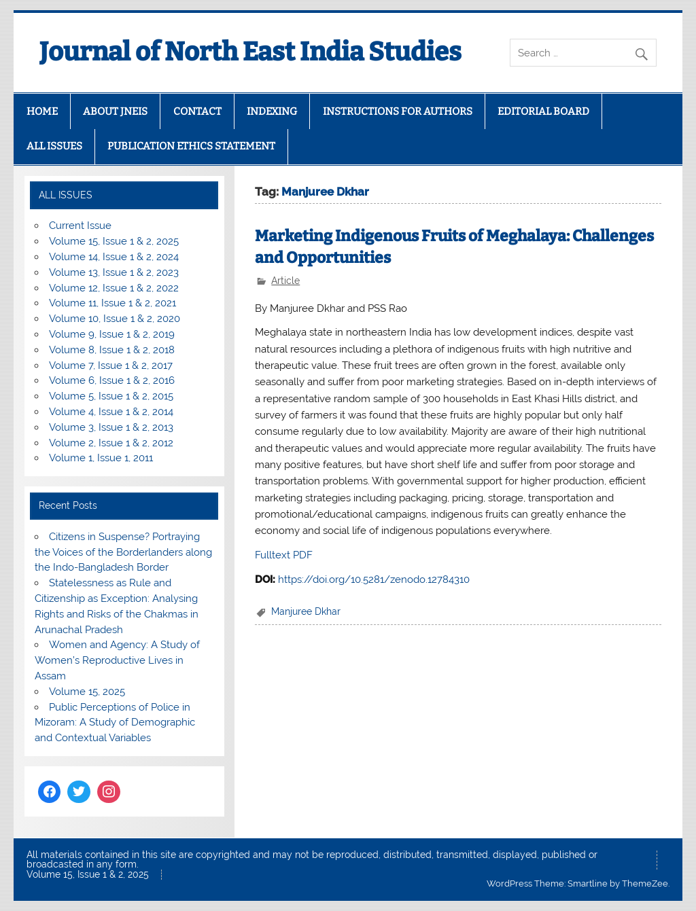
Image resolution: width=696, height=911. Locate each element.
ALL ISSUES (54, 146)
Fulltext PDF (284, 555)
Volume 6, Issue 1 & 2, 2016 (112, 380)
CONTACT (197, 111)
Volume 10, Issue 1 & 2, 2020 (114, 318)
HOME (42, 111)
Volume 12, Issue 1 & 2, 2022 (114, 288)
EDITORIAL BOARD (543, 111)
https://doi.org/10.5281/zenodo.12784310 (374, 579)
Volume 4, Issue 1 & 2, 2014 (111, 412)
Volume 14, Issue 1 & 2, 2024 (114, 257)
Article (285, 280)
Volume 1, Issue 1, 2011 (101, 458)
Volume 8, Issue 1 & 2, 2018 (112, 350)
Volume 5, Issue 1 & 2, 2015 (111, 396)
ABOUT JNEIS (115, 111)
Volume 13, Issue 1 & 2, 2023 (114, 272)
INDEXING (272, 111)
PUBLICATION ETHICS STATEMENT (191, 146)
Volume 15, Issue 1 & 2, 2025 (114, 241)
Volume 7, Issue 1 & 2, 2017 (111, 365)
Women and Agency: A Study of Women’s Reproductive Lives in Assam (117, 660)
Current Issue (80, 225)
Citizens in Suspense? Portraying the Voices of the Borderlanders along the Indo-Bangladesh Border (123, 552)
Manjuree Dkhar (306, 611)
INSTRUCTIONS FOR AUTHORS (397, 111)
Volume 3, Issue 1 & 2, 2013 (111, 427)
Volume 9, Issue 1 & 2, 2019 (112, 334)
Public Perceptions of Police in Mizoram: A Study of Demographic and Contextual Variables (115, 723)
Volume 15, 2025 (87, 691)
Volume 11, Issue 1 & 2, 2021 (112, 303)
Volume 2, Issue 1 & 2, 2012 (111, 443)
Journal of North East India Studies (250, 51)
